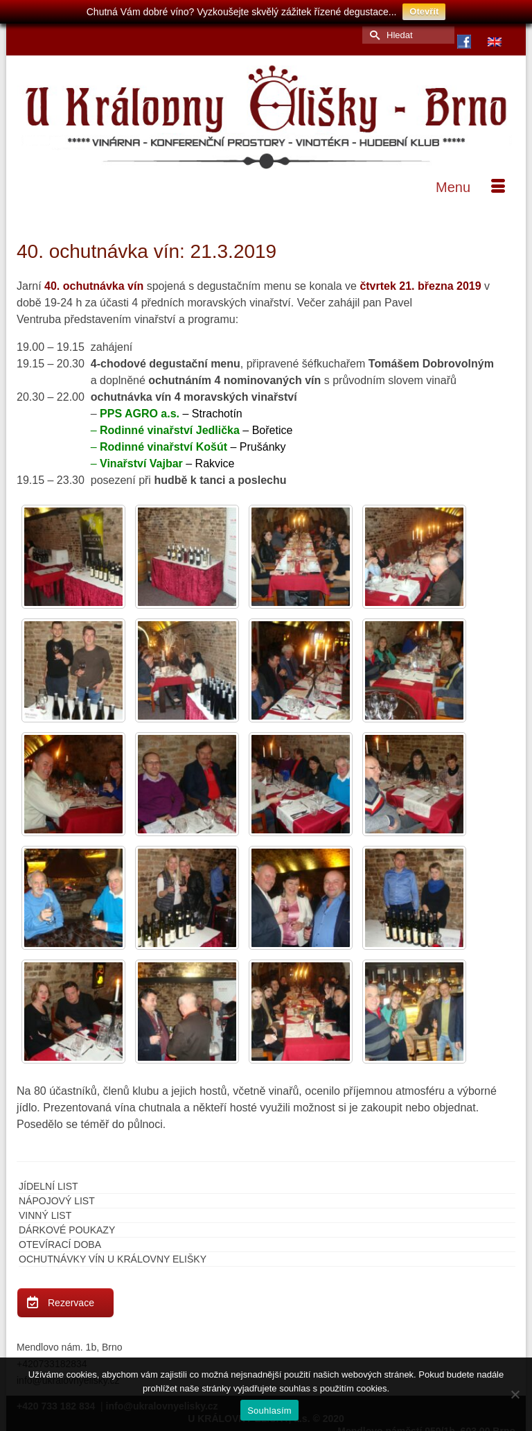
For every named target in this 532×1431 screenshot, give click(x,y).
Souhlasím (269, 1410)
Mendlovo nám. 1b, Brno (70, 1347)
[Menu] (470, 187)
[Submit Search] (372, 35)
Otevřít (423, 11)
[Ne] (515, 1394)
